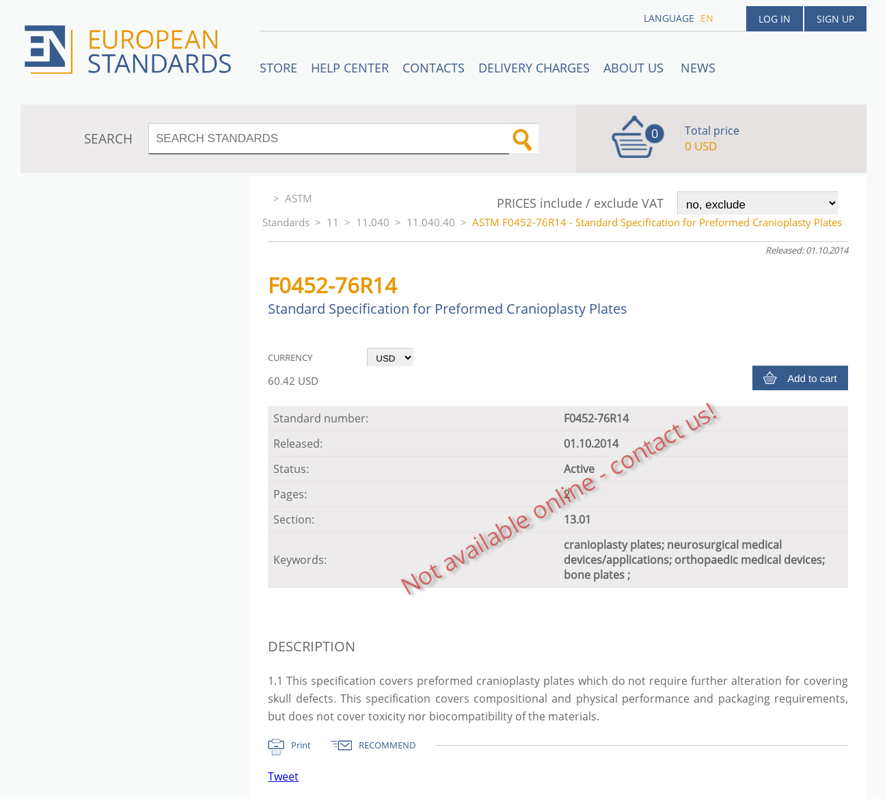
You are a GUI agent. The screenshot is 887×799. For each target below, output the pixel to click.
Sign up (835, 18)
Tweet (283, 776)
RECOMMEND (387, 745)
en (706, 18)
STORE (278, 67)
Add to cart (812, 378)
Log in (775, 18)
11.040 (373, 222)
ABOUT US (635, 67)
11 (333, 222)
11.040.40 (431, 222)
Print (301, 745)
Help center (350, 67)
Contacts (433, 67)
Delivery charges (534, 67)
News (698, 67)
